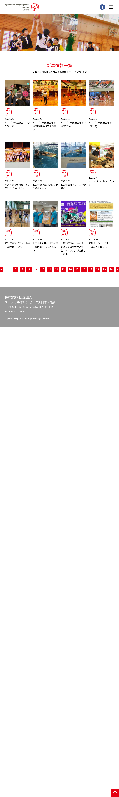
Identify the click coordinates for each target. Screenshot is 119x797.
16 (83, 273)
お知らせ (64, 236)
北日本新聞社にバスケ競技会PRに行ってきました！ (45, 249)
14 (70, 273)
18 (97, 273)
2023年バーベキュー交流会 (101, 183)
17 (90, 273)
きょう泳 (36, 176)
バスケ (8, 112)
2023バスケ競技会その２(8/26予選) (73, 124)
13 (63, 273)
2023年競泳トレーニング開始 (73, 187)
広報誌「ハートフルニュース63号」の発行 (101, 247)
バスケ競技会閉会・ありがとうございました (17, 187)
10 (42, 273)
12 (56, 273)
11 (49, 273)
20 (111, 273)
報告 (92, 174)
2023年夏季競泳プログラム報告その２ (45, 187)
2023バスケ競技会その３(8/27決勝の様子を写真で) (45, 126)
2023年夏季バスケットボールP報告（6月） (17, 247)
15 (77, 273)
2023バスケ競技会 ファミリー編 (17, 124)
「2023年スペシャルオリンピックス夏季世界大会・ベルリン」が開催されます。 (73, 251)
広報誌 (92, 236)
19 (104, 273)
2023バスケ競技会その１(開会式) (101, 124)
